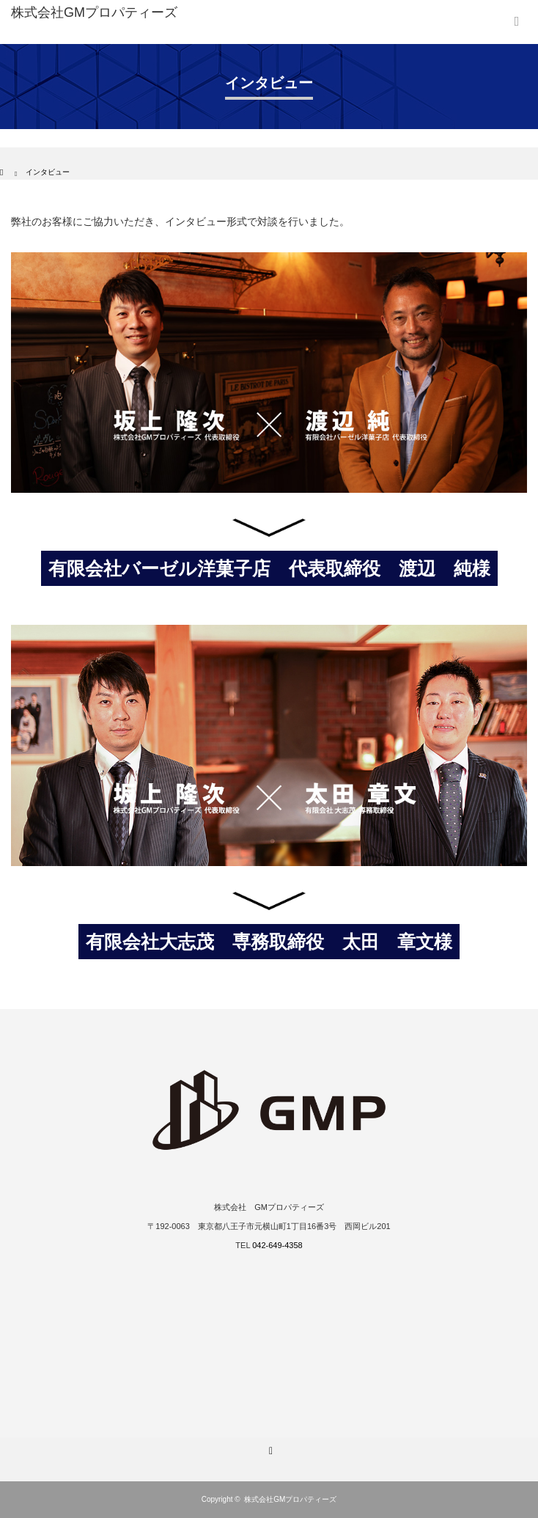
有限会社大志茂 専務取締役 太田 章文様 (269, 941)
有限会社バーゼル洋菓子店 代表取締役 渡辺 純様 (269, 568)
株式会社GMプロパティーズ (290, 1499)
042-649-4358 (277, 1245)
